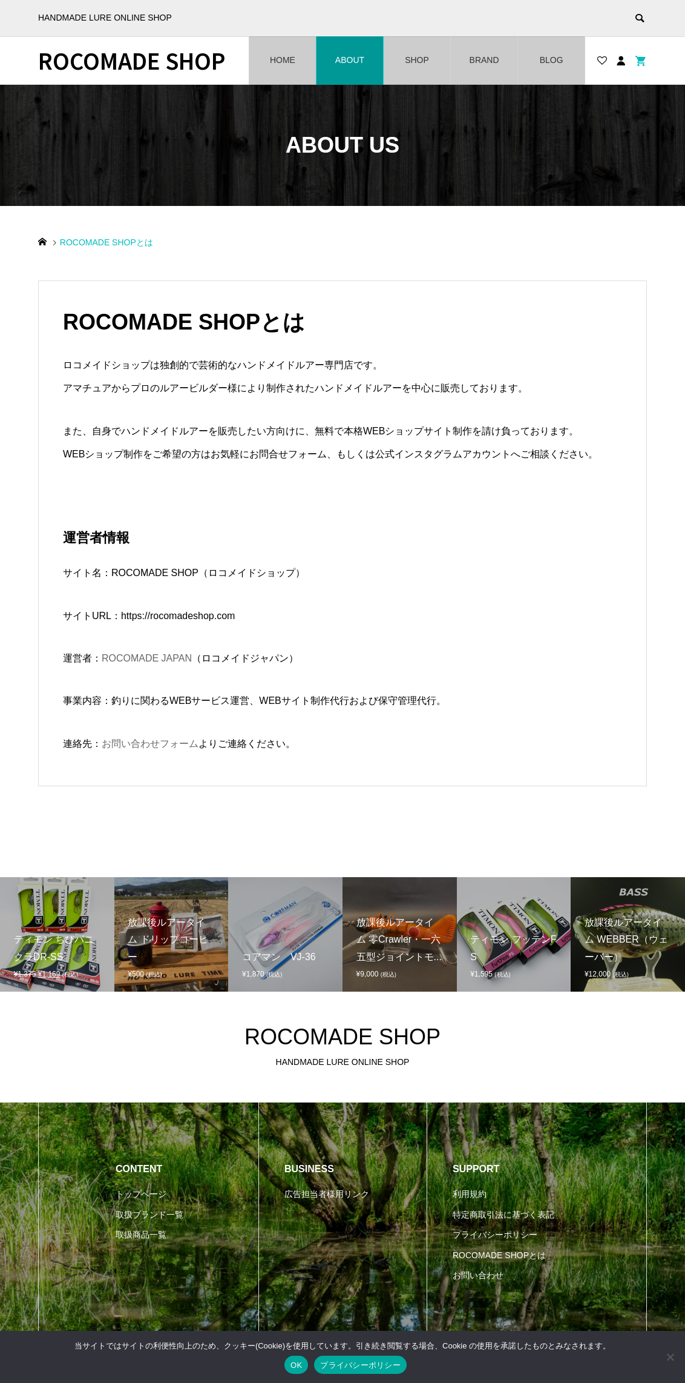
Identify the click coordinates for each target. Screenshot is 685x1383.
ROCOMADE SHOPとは (499, 1255)
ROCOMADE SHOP (131, 60)
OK (296, 1365)
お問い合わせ (478, 1275)
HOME (282, 60)
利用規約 (470, 1194)
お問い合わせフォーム (150, 743)
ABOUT (349, 60)
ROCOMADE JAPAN (147, 658)
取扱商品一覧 (141, 1234)
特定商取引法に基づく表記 (503, 1214)
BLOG (551, 60)
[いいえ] (670, 1357)
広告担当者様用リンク (326, 1194)
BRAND (484, 60)
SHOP (417, 60)
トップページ (141, 1194)
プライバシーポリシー (495, 1234)
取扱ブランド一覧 (149, 1214)
